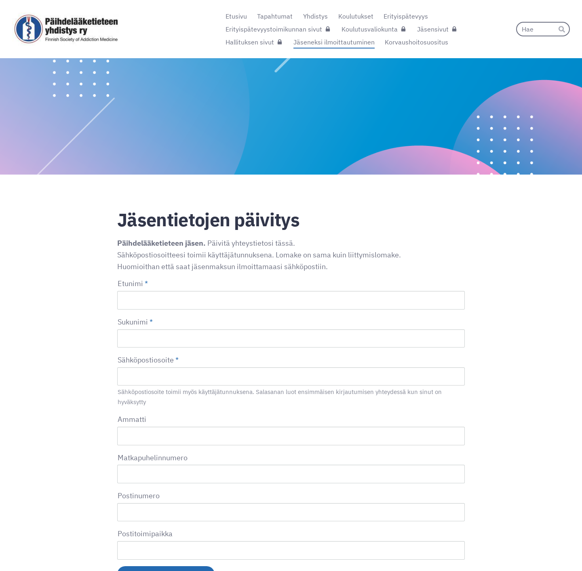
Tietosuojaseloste (365, 548)
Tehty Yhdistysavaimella (438, 547)
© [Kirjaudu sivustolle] (120, 548)
